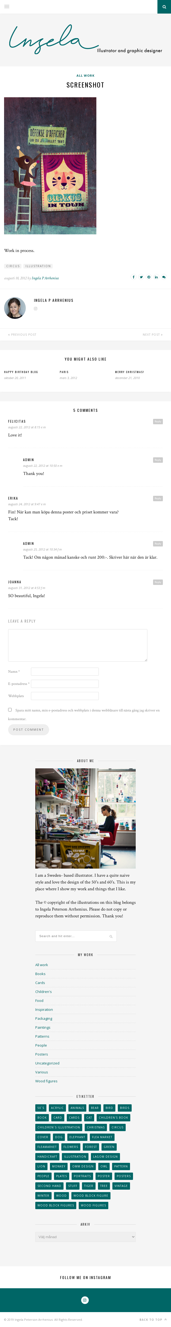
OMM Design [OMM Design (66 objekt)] (83, 1166)
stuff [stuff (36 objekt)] (72, 1186)
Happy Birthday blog (21, 372)
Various (41, 1072)
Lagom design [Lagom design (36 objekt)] (105, 1156)
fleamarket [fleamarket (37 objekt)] (47, 1147)
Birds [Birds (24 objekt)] (124, 1108)
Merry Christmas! (129, 372)
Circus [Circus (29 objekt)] (117, 1127)
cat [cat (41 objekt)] (89, 1117)
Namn (14, 671)
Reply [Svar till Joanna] (158, 582)
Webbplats (16, 696)
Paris (64, 372)
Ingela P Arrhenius (45, 278)
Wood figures (46, 1081)
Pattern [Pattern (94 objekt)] (121, 1166)
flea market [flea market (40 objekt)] (102, 1137)
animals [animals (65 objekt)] (77, 1108)
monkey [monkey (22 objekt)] (58, 1166)
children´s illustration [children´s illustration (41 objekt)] (58, 1127)
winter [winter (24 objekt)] (43, 1195)
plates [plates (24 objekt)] (61, 1176)
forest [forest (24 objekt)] (91, 1147)
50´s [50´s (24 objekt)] (40, 1108)
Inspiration (44, 1009)
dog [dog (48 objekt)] (59, 1137)
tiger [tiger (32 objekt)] (88, 1186)
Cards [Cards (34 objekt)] (74, 1117)
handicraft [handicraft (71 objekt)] (47, 1156)
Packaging (43, 1018)
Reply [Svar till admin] (158, 459)
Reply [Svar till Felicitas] (158, 421)
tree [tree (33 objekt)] (104, 1186)
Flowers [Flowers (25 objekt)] (71, 1147)
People (41, 1045)
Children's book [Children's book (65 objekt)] (113, 1117)
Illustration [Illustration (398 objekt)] (75, 1156)
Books (40, 973)
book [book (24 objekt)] (42, 1117)
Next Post (153, 334)
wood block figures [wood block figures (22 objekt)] (55, 1205)
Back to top (153, 1320)
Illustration (38, 266)
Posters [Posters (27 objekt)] (124, 1176)
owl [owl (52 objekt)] (103, 1166)
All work (85, 75)
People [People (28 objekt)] (43, 1176)
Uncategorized (47, 1063)
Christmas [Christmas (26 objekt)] (96, 1127)
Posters (41, 1054)
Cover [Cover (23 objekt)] (42, 1137)
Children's (43, 991)
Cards (40, 982)
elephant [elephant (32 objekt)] (77, 1137)
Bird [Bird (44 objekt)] (109, 1108)
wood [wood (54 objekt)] (61, 1195)
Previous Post (22, 334)
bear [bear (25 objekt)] (95, 1108)
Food (39, 1000)
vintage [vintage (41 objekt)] (121, 1186)
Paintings (42, 1027)
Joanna (14, 582)
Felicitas (17, 421)
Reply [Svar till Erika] (158, 498)
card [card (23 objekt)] (57, 1117)
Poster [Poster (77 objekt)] (104, 1176)
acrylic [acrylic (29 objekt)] (57, 1108)
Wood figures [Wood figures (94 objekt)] (93, 1205)
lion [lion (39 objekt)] (41, 1166)
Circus (13, 266)
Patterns (42, 1036)
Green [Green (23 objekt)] (109, 1147)
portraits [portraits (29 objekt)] (82, 1176)
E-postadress (19, 683)
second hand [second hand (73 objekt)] (49, 1186)
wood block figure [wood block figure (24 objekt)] (91, 1195)
